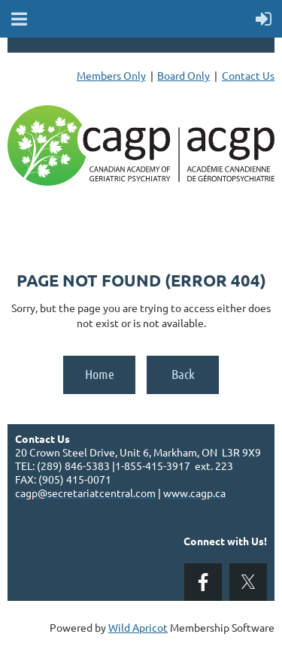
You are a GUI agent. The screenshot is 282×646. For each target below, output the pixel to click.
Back (183, 373)
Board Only (183, 75)
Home (99, 373)
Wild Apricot (138, 627)
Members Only (111, 75)
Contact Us (248, 75)
